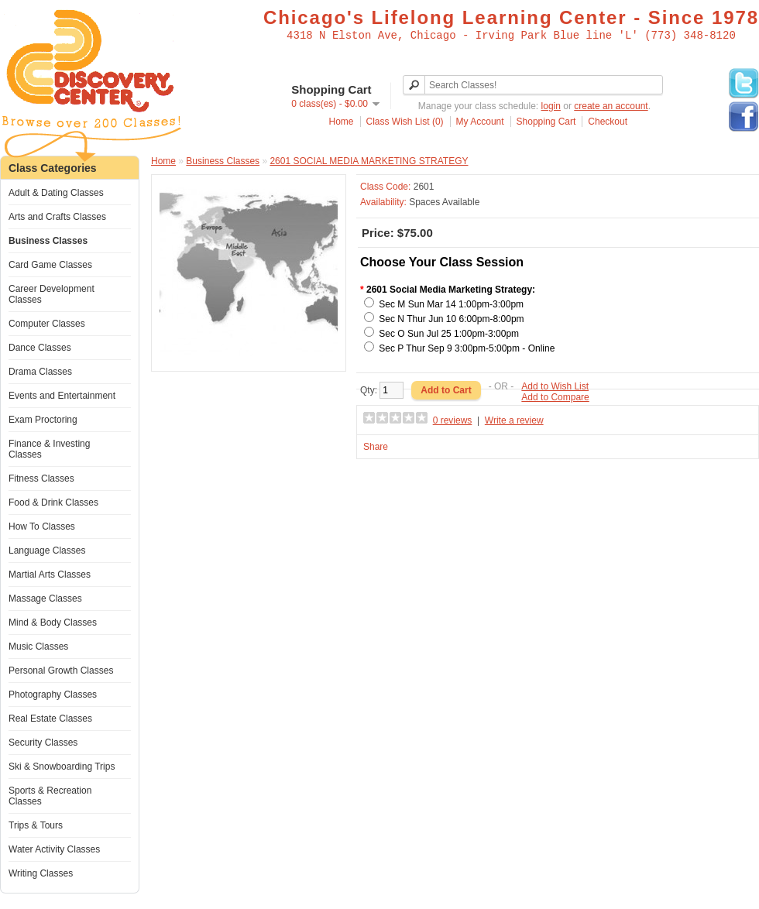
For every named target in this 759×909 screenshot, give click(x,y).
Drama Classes (40, 371)
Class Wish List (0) (405, 121)
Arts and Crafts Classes (57, 216)
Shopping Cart (546, 121)
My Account (480, 121)
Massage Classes (45, 598)
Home (341, 121)
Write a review (514, 420)
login (551, 106)
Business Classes (48, 240)
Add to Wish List (555, 386)
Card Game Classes (50, 264)
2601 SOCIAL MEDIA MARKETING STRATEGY (369, 161)
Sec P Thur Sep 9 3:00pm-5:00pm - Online (467, 348)
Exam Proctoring (43, 419)
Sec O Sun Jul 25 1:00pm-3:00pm (449, 333)
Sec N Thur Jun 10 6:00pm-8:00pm (451, 319)
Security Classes (43, 742)
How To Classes (42, 526)
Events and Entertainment (62, 395)
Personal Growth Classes (61, 670)
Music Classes (38, 646)
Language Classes (47, 550)
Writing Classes (41, 873)
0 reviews (452, 420)
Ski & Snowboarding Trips (62, 766)
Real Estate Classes (50, 718)
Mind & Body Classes (53, 622)
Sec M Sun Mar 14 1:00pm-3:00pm (451, 304)
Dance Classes (40, 347)
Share (375, 446)
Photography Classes (53, 694)
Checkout (607, 121)
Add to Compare (555, 397)
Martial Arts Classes (50, 574)
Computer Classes (47, 323)
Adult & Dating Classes (56, 192)
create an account (610, 106)
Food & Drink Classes (53, 502)
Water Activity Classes (54, 849)
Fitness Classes (41, 478)
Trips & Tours (36, 825)
